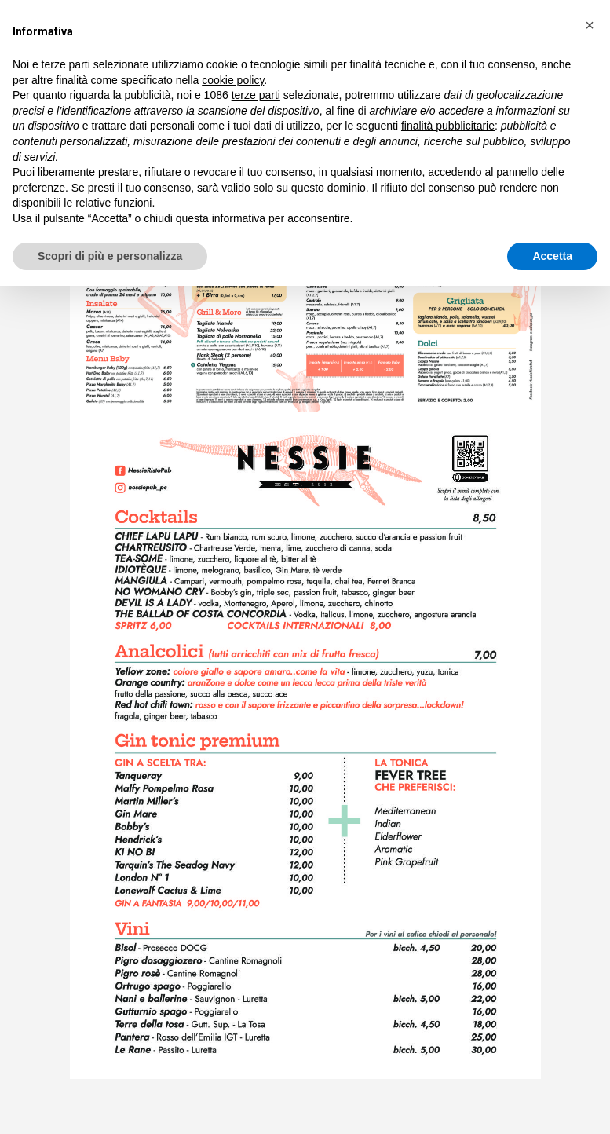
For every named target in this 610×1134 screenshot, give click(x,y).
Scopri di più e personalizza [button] (110, 256)
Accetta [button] (552, 256)
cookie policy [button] (233, 80)
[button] (589, 25)
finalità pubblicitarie (448, 125)
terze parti (256, 95)
